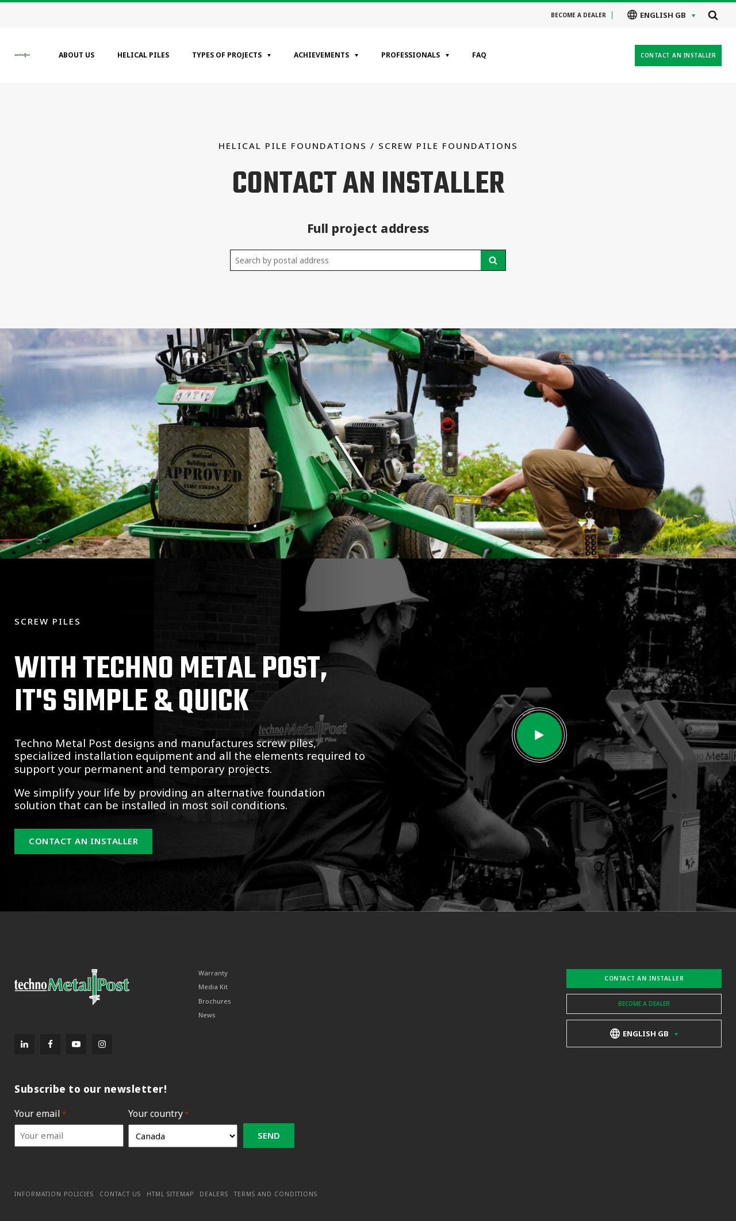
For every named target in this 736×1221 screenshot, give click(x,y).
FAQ (479, 55)
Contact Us (120, 1194)
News (207, 1015)
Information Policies (54, 1194)
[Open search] (713, 15)
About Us (76, 55)
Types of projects (227, 55)
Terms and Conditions (275, 1194)
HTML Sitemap (170, 1194)
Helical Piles (143, 55)
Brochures (214, 1001)
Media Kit (213, 987)
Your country (158, 1114)
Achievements (321, 55)
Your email (40, 1114)
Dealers (214, 1194)
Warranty (213, 973)
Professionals (410, 55)
